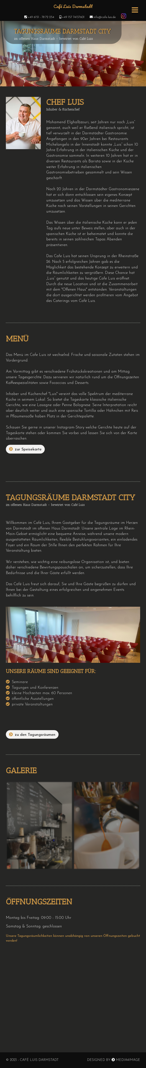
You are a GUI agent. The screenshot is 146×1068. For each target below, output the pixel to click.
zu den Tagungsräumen (32, 734)
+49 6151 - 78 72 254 (37, 17)
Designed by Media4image (113, 1060)
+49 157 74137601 (70, 17)
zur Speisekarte (25, 449)
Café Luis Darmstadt (73, 7)
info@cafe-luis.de (101, 17)
